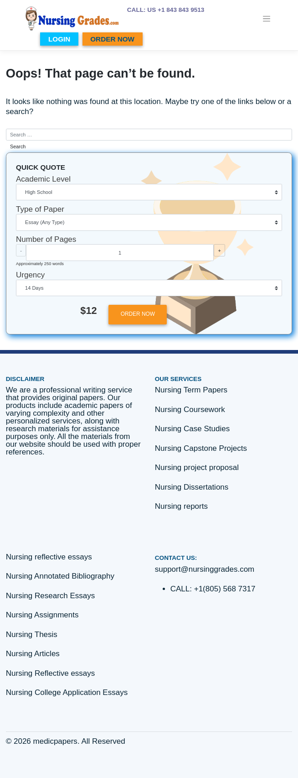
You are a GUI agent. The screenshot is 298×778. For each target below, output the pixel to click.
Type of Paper (40, 209)
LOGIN (59, 39)
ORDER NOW (112, 39)
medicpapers (55, 741)
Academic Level (43, 179)
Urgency (30, 275)
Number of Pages (46, 239)
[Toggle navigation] (266, 19)
